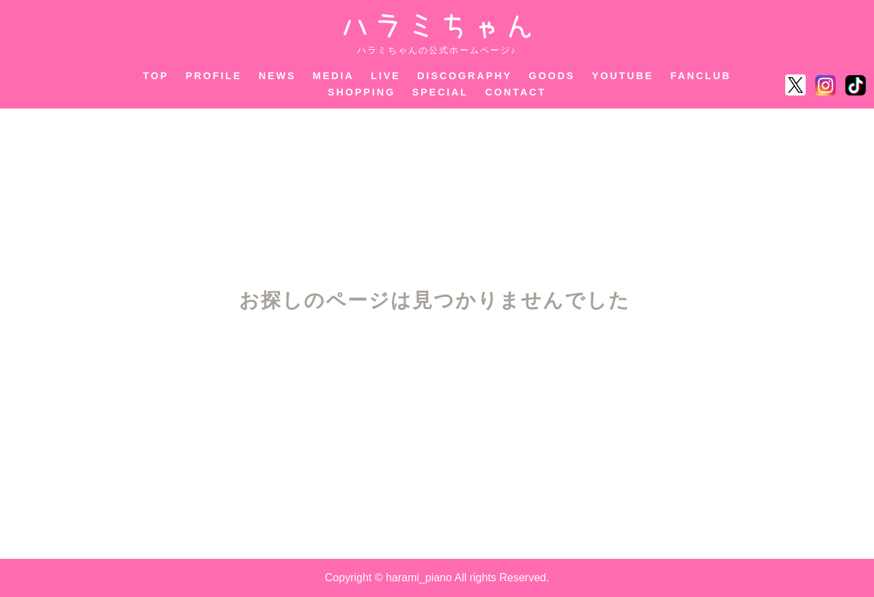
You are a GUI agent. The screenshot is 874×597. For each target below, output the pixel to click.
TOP (156, 75)
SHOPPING (361, 92)
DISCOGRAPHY (464, 75)
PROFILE (214, 75)
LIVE (386, 75)
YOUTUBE (623, 75)
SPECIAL (440, 92)
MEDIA (333, 75)
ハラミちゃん (437, 26)
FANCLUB (701, 75)
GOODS (551, 75)
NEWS (277, 75)
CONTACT (515, 92)
